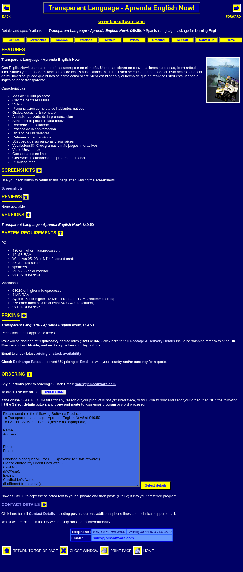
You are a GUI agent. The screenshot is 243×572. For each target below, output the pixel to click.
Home (231, 39)
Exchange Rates (27, 362)
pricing (41, 353)
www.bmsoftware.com (121, 21)
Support (182, 39)
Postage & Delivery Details (152, 341)
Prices (134, 39)
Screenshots (12, 188)
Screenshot (38, 39)
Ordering (158, 39)
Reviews (62, 39)
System (110, 39)
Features (13, 39)
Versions (86, 39)
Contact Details (42, 514)
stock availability (67, 353)
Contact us (206, 39)
